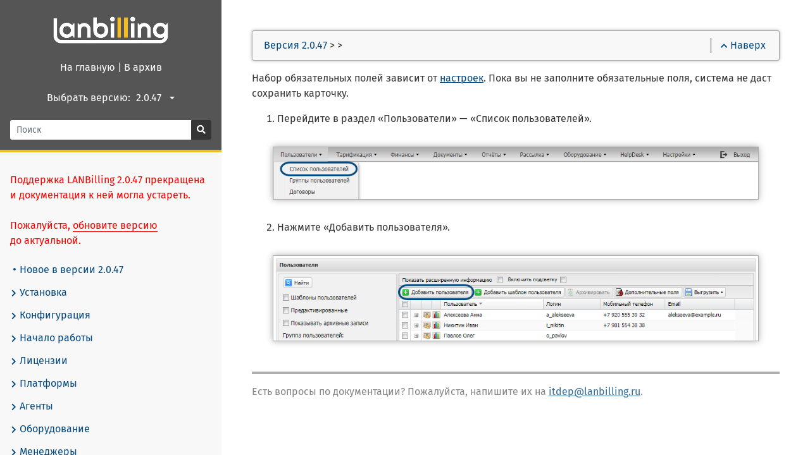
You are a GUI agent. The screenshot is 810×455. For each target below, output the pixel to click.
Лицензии (39, 360)
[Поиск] (101, 130)
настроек (461, 78)
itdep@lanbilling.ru (594, 391)
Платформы (43, 383)
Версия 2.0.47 (295, 45)
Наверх (743, 45)
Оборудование (50, 429)
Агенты (31, 406)
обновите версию (115, 225)
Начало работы (51, 338)
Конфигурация (50, 315)
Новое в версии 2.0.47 (68, 270)
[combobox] (157, 98)
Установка (38, 292)
